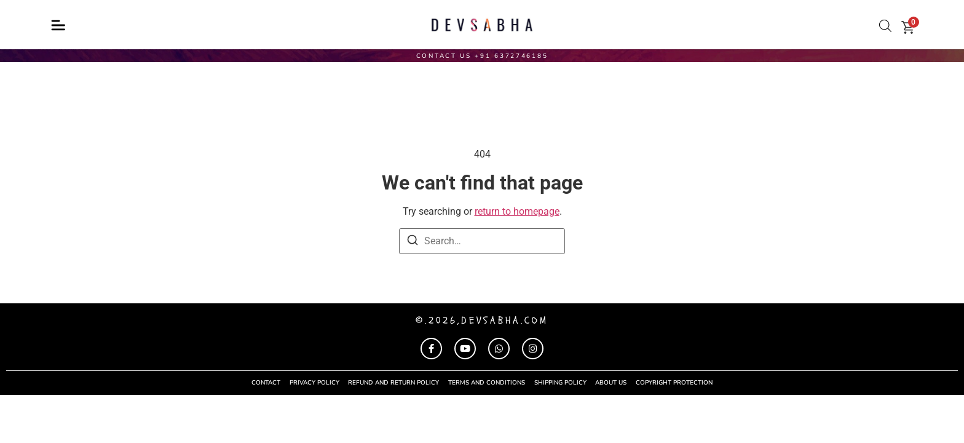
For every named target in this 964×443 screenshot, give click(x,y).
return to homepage (517, 211)
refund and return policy (393, 383)
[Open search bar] (885, 26)
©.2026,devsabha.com (482, 320)
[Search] (413, 242)
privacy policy (314, 383)
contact (265, 383)
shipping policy (560, 383)
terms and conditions (486, 383)
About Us (611, 383)
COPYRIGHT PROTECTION (674, 383)
